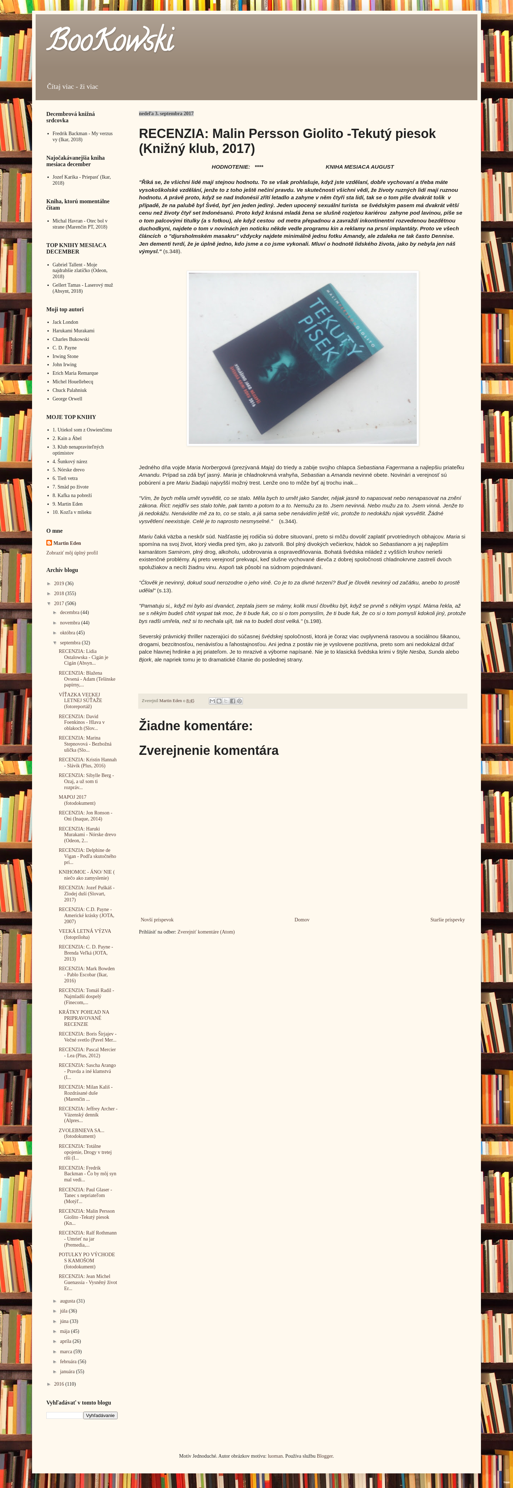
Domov (302, 919)
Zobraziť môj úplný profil (72, 553)
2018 (60, 593)
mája (65, 1331)
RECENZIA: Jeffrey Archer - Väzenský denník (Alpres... (88, 1115)
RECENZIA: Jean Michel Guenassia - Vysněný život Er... (88, 1282)
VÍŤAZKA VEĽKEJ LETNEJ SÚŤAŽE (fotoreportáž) (80, 701)
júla (64, 1311)
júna (65, 1321)
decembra (70, 612)
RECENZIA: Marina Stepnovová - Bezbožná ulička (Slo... (85, 744)
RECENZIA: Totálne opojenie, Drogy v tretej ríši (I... (85, 1152)
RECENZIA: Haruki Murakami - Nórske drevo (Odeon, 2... (87, 835)
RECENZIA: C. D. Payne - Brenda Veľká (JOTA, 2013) (86, 953)
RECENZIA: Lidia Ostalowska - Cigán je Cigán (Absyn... (83, 657)
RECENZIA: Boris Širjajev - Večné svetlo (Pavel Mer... (87, 1037)
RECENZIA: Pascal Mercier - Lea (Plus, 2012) (87, 1052)
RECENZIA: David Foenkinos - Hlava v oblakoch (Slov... (82, 722)
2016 (60, 1384)
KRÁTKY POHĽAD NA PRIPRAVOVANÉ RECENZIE (84, 1018)
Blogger (324, 1456)
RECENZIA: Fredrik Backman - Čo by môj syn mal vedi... (87, 1174)
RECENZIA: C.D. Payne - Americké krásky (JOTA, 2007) (86, 915)
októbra (68, 632)
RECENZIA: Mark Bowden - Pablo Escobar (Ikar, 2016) (87, 974)
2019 (60, 583)
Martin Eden (67, 543)
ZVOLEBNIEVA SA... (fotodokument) (81, 1133)
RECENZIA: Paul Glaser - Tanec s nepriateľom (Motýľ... (85, 1196)
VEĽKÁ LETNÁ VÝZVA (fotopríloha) (85, 934)
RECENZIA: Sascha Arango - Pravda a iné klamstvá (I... (87, 1071)
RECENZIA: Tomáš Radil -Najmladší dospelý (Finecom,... (86, 996)
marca (66, 1351)
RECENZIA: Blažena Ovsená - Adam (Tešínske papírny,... (87, 679)
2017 (60, 603)
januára (68, 1371)
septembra (71, 642)
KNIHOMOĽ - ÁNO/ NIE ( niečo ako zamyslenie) (87, 875)
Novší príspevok (157, 919)
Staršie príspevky (447, 919)
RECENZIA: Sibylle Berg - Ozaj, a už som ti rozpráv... (86, 781)
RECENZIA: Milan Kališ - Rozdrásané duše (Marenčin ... (86, 1093)
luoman (275, 1456)
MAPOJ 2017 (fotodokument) (77, 800)
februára (69, 1361)
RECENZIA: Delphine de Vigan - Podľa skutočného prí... (87, 856)
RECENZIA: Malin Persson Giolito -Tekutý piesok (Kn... (87, 1217)
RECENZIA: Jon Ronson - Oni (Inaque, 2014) (86, 816)
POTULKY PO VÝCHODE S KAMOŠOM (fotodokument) (87, 1260)
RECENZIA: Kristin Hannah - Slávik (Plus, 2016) (88, 762)
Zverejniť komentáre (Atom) (206, 932)
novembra (70, 622)
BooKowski (109, 44)
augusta (68, 1301)
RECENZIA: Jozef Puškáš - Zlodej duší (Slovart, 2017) (87, 893)
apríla (66, 1341)
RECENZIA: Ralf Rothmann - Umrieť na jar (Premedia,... (88, 1239)
